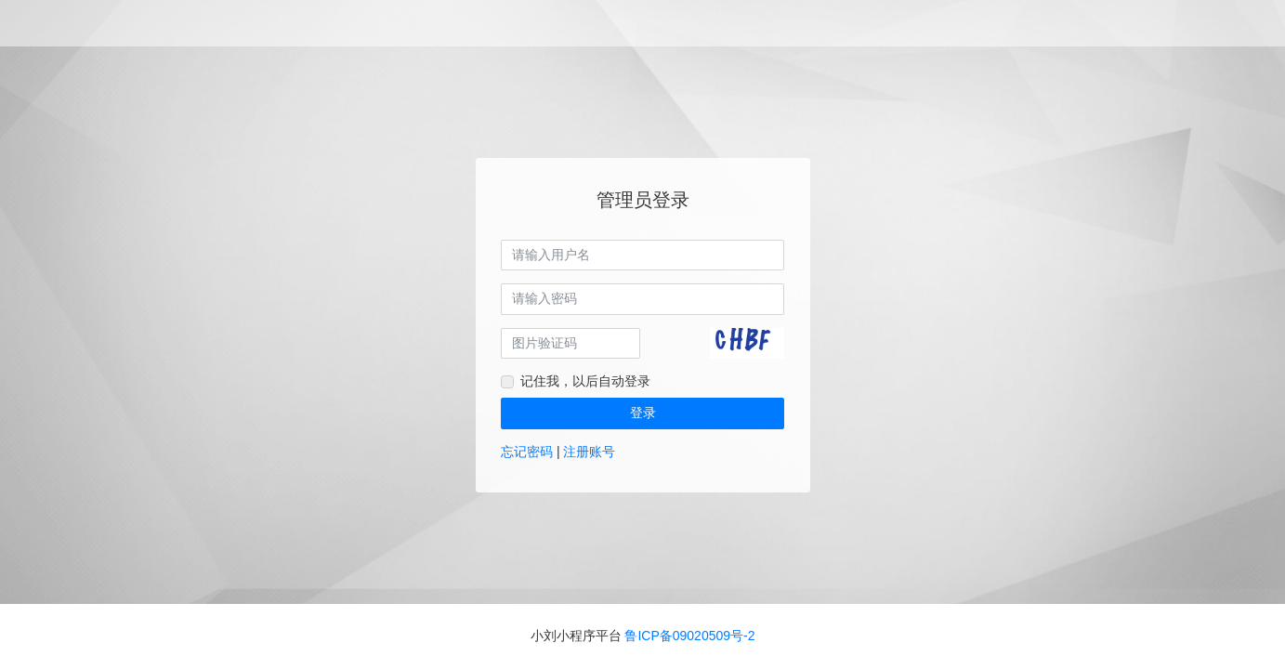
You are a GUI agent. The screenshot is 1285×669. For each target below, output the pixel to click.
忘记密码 (527, 451)
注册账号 (589, 451)
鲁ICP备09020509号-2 (689, 635)
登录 (643, 412)
